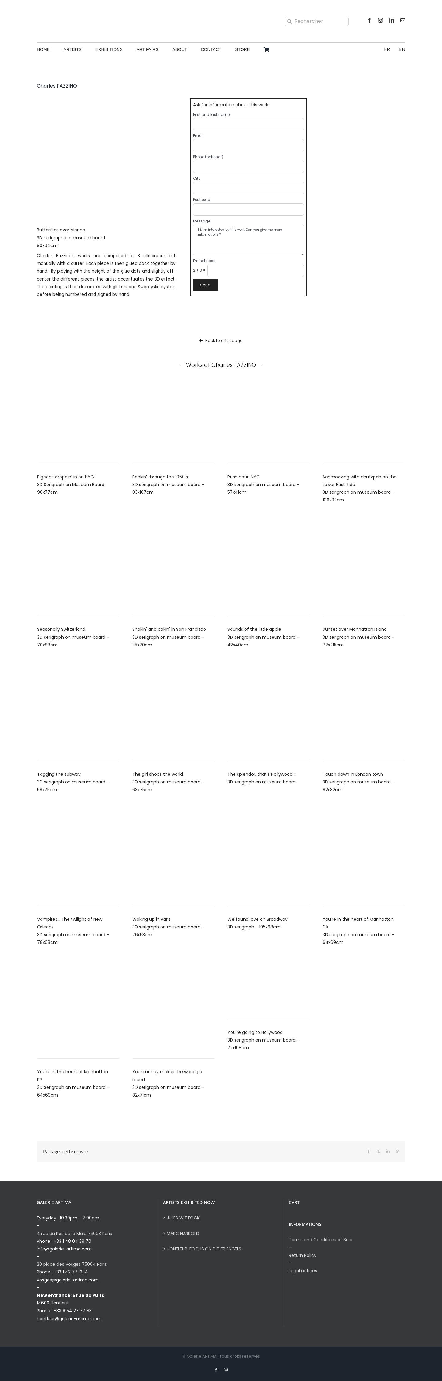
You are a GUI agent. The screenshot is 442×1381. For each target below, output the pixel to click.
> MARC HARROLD (181, 1233)
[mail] (402, 20)
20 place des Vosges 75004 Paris (72, 1264)
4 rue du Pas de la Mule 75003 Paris (74, 1233)
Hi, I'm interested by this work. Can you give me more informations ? (248, 240)
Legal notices (303, 1271)
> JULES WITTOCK (181, 1218)
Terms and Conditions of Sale (320, 1240)
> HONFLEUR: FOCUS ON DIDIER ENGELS (202, 1249)
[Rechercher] (317, 21)
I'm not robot (204, 260)
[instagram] (380, 20)
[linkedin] (391, 20)
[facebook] (369, 20)
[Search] (289, 21)
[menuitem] (387, 49)
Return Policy (302, 1255)
